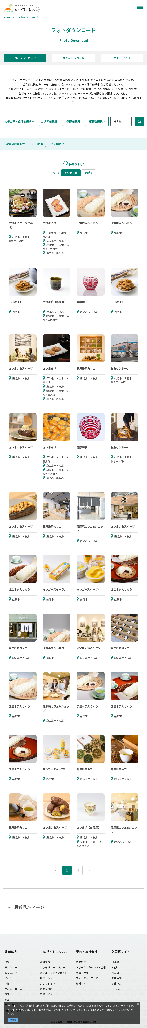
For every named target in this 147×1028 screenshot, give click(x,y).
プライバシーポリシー (52, 967)
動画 (7, 999)
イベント (10, 978)
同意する (12, 1020)
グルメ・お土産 (13, 989)
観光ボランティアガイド (53, 972)
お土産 (37, 144)
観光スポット (12, 972)
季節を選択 (73, 121)
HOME (7, 17)
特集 (7, 962)
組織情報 (45, 962)
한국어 (115, 972)
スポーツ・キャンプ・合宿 (91, 967)
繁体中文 (117, 978)
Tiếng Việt (117, 989)
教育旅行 (81, 962)
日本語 (115, 962)
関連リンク (46, 978)
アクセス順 (71, 173)
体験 (7, 983)
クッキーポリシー (107, 1009)
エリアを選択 (49, 121)
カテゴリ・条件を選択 (18, 121)
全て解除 (58, 144)
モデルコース (12, 967)
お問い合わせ (47, 989)
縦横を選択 (96, 121)
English (115, 967)
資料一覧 (81, 983)
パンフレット (47, 983)
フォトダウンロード (27, 17)
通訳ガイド (46, 994)
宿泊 (7, 994)
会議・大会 (82, 972)
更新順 (89, 173)
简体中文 (117, 983)
